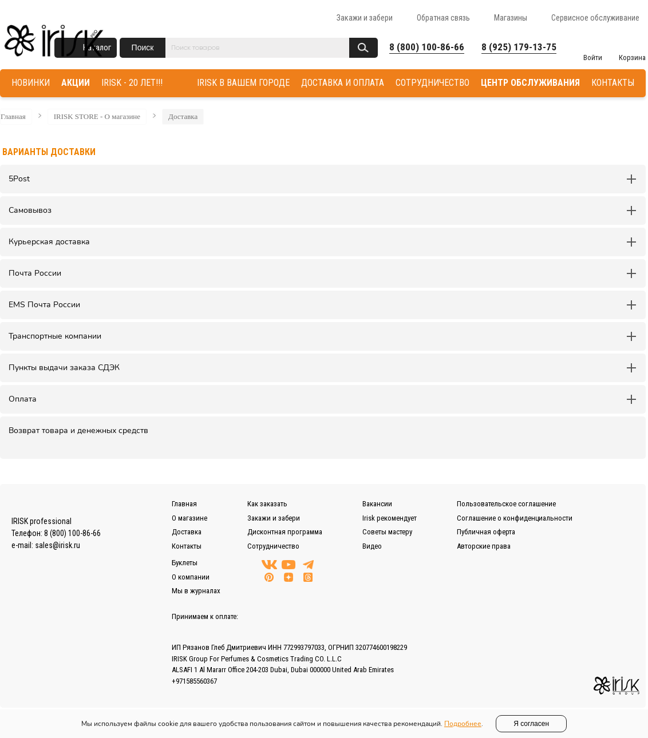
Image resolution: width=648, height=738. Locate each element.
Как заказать (267, 503)
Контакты (186, 546)
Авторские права (484, 546)
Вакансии (377, 503)
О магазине (189, 518)
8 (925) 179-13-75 (518, 47)
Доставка (182, 116)
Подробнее (462, 723)
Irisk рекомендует (389, 518)
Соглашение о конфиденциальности (514, 518)
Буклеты (184, 562)
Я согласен (531, 724)
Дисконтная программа (284, 531)
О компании (191, 577)
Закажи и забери (365, 17)
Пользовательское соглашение (506, 503)
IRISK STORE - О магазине (97, 116)
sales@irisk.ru (57, 545)
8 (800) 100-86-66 (426, 47)
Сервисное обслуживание (595, 17)
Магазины (510, 17)
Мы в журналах (196, 590)
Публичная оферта (486, 531)
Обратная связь (443, 17)
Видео (372, 546)
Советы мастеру (387, 531)
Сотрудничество (273, 546)
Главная (13, 116)
